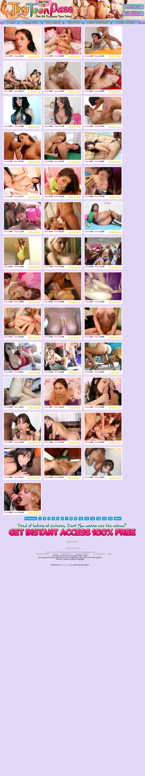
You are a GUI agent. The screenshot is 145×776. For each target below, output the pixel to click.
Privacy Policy (66, 554)
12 (92, 518)
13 (98, 518)
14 (104, 518)
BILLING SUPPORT (72, 548)
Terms (55, 554)
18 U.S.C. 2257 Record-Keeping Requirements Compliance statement (70, 552)
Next (117, 518)
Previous (30, 518)
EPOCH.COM (64, 565)
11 (86, 518)
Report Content (99, 554)
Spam (110, 554)
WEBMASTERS (72, 542)
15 (110, 518)
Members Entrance (42, 554)
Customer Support (82, 554)
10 (80, 518)
